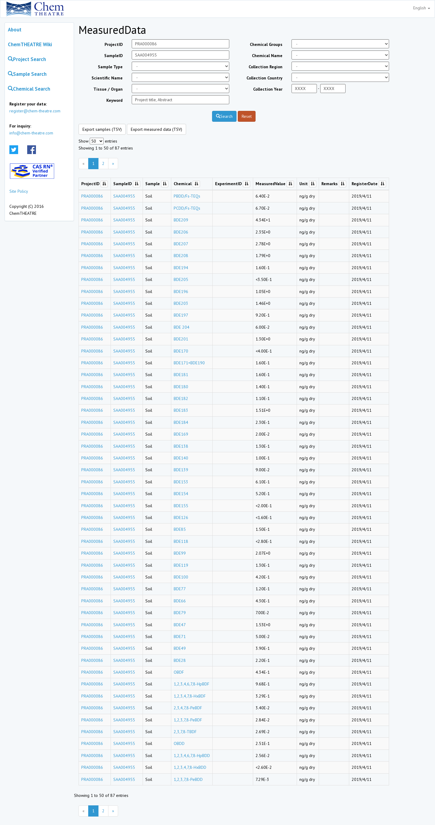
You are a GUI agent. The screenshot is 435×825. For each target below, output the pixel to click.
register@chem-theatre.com (34, 111)
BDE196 (181, 291)
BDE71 (180, 636)
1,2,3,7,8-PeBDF (188, 720)
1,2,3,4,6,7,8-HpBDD (192, 755)
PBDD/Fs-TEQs (187, 196)
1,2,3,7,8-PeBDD (188, 779)
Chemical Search (29, 88)
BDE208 (181, 255)
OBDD (179, 743)
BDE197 (181, 315)
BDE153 (181, 482)
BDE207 (181, 244)
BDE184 (181, 422)
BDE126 (181, 517)
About (14, 29)
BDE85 (180, 529)
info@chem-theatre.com (31, 133)
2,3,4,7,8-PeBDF (188, 708)
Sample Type (110, 66)
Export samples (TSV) (102, 129)
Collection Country (264, 78)
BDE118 (181, 541)
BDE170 (181, 351)
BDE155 (181, 505)
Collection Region (265, 66)
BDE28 (180, 660)
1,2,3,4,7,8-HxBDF (190, 696)
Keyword (114, 100)
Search (224, 116)
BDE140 (181, 458)
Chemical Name (267, 55)
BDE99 (180, 553)
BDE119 (181, 565)
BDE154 (181, 493)
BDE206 (181, 232)
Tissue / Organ (108, 89)
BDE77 (180, 588)
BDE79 (180, 612)
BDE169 (181, 434)
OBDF (179, 672)
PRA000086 (92, 196)
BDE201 (181, 339)
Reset (247, 116)
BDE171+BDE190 (189, 363)
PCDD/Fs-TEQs (187, 208)
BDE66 (180, 601)
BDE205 (181, 279)
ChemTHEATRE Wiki (30, 44)
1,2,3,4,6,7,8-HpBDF (191, 684)
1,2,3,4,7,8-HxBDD (190, 767)
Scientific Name (107, 78)
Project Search (27, 59)
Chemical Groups (266, 44)
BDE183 (181, 410)
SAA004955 (124, 196)
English (421, 8)
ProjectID (114, 44)
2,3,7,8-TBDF (185, 731)
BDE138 (181, 446)
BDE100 (181, 577)
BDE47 (180, 624)
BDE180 (181, 386)
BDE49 (180, 648)
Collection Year (267, 89)
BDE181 (181, 374)
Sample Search (27, 74)
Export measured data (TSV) (156, 129)
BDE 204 (181, 327)
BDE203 (181, 303)
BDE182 (181, 398)
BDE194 (181, 267)
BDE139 (181, 469)
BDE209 (181, 220)
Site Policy (18, 191)
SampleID (113, 55)
